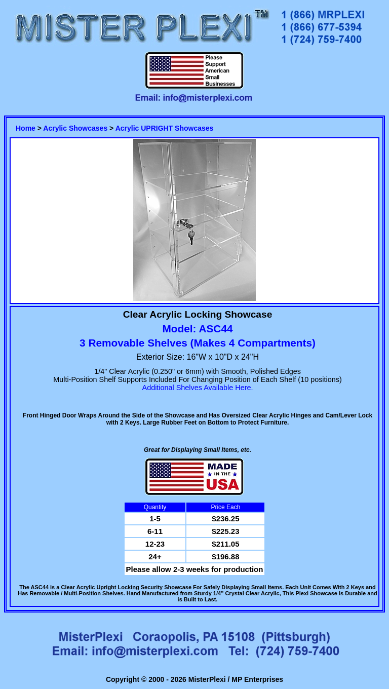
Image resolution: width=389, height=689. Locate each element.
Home (25, 128)
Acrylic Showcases (75, 128)
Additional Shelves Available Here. (197, 388)
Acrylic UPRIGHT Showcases (164, 128)
